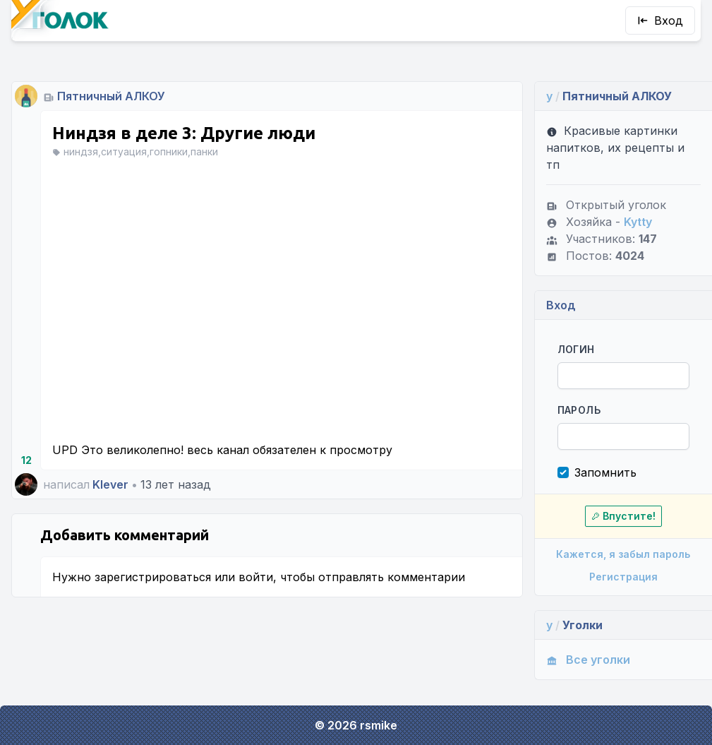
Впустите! (623, 516)
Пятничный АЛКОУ (111, 96)
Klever (110, 484)
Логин (576, 349)
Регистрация (623, 577)
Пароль (579, 410)
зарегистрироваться (153, 577)
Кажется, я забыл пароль (623, 554)
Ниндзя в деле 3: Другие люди (183, 133)
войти (256, 577)
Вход (660, 20)
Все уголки (588, 659)
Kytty (638, 222)
